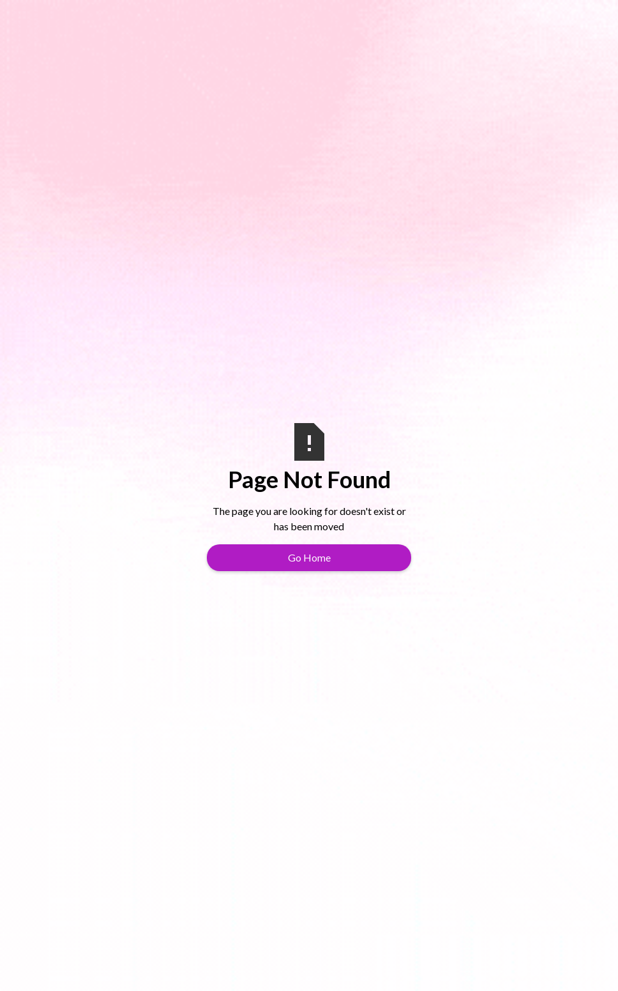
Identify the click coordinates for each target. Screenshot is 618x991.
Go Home (309, 557)
